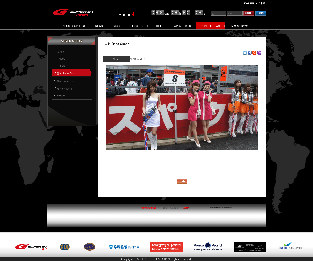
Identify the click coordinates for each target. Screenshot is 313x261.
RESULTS (136, 26)
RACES (117, 26)
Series (60, 52)
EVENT (61, 96)
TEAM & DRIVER (181, 26)
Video (62, 58)
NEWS (99, 26)
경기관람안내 (64, 88)
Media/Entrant (239, 26)
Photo (62, 65)
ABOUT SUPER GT (74, 26)
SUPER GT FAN (210, 26)
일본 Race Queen (67, 73)
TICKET (156, 26)
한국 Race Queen (67, 81)
